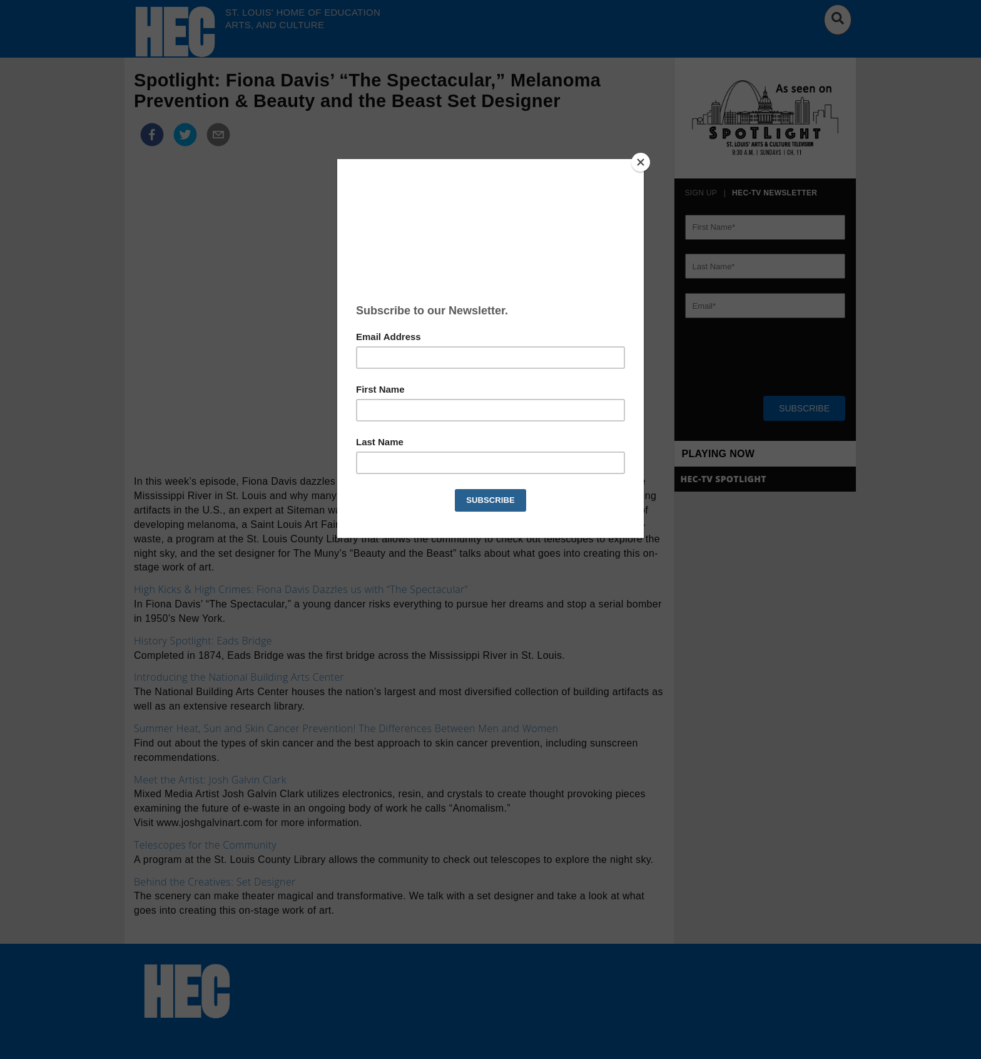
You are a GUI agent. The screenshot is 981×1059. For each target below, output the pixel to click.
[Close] (640, 162)
